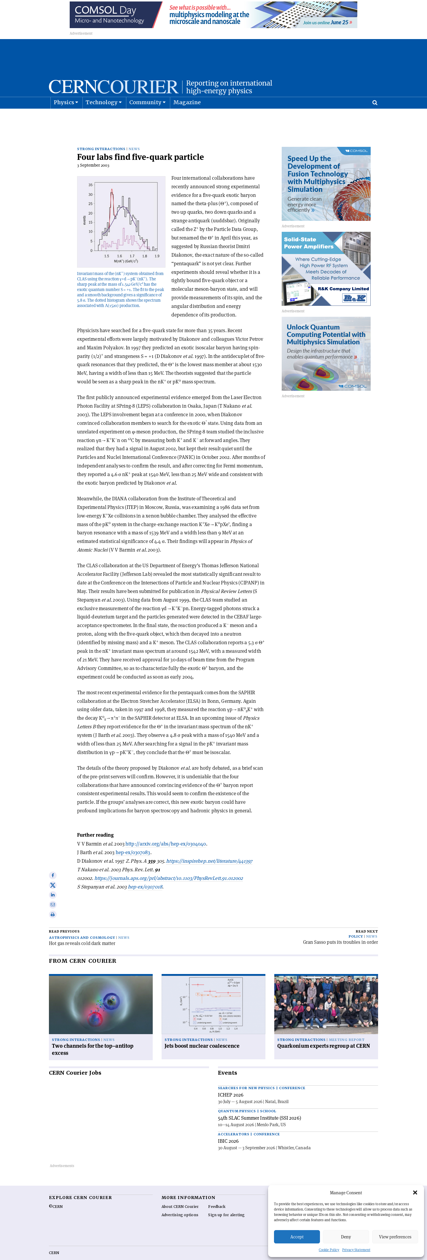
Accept (297, 1237)
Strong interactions (101, 136)
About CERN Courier (180, 1193)
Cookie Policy (329, 1250)
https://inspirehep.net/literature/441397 (209, 848)
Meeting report (346, 1027)
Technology (102, 117)
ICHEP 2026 (230, 1082)
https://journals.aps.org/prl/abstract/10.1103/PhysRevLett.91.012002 (168, 865)
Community (145, 117)
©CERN (56, 1193)
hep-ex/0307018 (145, 873)
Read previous (64, 918)
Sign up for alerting (226, 1202)
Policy (356, 923)
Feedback (216, 1193)
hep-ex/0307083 (133, 839)
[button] (415, 1192)
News (134, 136)
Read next (367, 918)
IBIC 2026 (228, 1128)
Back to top (213, 1255)
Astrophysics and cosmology (82, 924)
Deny (346, 1237)
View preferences (395, 1237)
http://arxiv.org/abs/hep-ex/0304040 (165, 830)
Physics (64, 117)
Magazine (187, 117)
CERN (54, 1240)
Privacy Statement (356, 1250)
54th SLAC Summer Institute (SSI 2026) (259, 1105)
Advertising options (180, 1202)
